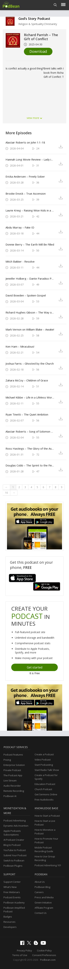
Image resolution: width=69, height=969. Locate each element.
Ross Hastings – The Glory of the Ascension (30, 448)
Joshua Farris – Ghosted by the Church (30, 363)
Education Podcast (45, 784)
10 (6, 492)
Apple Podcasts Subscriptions (12, 832)
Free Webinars (11, 892)
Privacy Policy (24, 950)
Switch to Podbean (13, 860)
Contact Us (41, 913)
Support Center (12, 881)
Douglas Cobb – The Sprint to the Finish (30, 465)
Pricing (7, 759)
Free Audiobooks (44, 799)
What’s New (10, 887)
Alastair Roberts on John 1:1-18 (25, 142)
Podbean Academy (14, 902)
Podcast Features (13, 754)
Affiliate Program (44, 907)
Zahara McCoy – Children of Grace (27, 380)
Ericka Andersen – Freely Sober (25, 176)
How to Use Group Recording (45, 858)
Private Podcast (12, 770)
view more (35, 118)
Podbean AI (9, 796)
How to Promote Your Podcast (46, 840)
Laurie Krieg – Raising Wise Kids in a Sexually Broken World (30, 210)
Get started (34, 667)
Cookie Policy (44, 950)
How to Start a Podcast (47, 815)
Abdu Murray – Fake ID (20, 227)
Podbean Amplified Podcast (14, 909)
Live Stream (10, 780)
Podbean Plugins (12, 865)
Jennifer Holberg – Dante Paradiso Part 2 (30, 278)
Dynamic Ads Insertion (15, 825)
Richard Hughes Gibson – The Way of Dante (30, 312)
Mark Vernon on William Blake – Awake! (30, 329)
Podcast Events (12, 897)
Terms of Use (19, 955)
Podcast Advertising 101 (48, 865)
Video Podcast (43, 759)
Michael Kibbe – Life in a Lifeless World (30, 397)
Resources (9, 921)
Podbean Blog (42, 887)
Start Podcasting (44, 764)
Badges (7, 916)
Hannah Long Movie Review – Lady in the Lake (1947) (30, 159)
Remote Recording (13, 791)
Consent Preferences (44, 955)
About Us (40, 881)
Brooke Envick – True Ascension (26, 193)
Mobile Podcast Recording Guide (44, 849)
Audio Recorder (12, 785)
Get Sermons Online (46, 794)
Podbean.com (48, 959)
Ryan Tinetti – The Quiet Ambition (27, 414)
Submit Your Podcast (14, 855)
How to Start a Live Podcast (45, 822)
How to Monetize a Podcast (45, 831)
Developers (10, 927)
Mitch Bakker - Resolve (20, 261)
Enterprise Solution (14, 765)
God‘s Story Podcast (34, 18)
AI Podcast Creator (13, 839)
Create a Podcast (44, 754)
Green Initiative (43, 902)
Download (38, 51)
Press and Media (44, 897)
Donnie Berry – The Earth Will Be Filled (30, 244)
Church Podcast (43, 789)
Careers (39, 892)
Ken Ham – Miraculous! (20, 346)
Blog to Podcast (12, 845)
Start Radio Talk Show (47, 770)
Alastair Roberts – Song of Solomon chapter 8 (30, 431)
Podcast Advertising (14, 820)
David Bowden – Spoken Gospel (26, 295)
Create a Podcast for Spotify (46, 776)
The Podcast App (12, 775)
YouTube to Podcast (14, 850)
